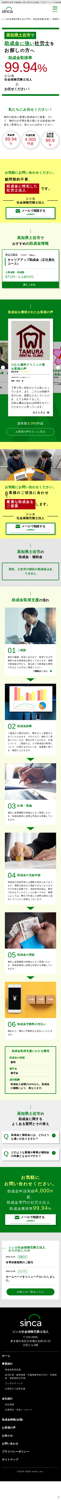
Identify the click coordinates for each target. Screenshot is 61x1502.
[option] (30, 376)
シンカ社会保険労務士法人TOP (15, 19)
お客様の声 (9, 1448)
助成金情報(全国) (41, 19)
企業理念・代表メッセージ (18, 1430)
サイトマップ (10, 1480)
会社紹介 (7, 1419)
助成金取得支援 (13, 1390)
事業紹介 (7, 1384)
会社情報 (9, 1425)
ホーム (6, 1376)
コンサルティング (14, 1404)
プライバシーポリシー (15, 1472)
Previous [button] (3, 375)
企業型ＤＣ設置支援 (15, 1409)
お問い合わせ (10, 1464)
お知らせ (7, 1456)
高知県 (55, 19)
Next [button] (58, 375)
